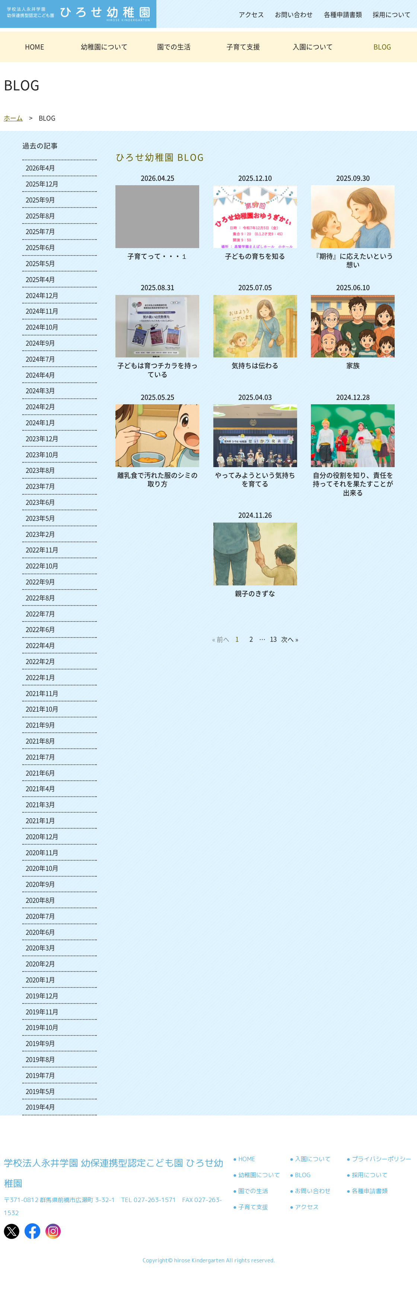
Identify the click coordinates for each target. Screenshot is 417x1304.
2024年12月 (42, 295)
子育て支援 (243, 47)
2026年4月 (40, 167)
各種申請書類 (343, 14)
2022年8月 (40, 597)
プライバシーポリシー (381, 1159)
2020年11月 (42, 852)
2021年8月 (40, 740)
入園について (313, 47)
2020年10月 (42, 868)
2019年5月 (40, 1091)
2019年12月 (42, 995)
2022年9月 (40, 581)
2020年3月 (40, 947)
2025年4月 (40, 279)
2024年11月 (42, 310)
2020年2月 (40, 963)
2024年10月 (42, 326)
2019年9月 (40, 1043)
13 (273, 638)
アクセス (251, 14)
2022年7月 (40, 613)
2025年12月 (42, 183)
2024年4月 (40, 374)
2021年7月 (40, 756)
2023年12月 (42, 438)
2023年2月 (40, 534)
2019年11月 (42, 1011)
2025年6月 (40, 247)
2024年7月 (40, 358)
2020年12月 (42, 836)
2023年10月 (42, 454)
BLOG (382, 47)
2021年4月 (40, 788)
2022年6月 (40, 629)
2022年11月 (42, 549)
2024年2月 (40, 406)
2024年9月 (40, 342)
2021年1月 (40, 820)
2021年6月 (40, 772)
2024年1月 (40, 422)
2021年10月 (42, 708)
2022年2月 (40, 661)
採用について (392, 14)
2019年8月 (40, 1059)
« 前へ (220, 639)
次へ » (289, 639)
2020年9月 (40, 884)
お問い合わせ (294, 14)
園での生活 (174, 47)
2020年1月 (40, 979)
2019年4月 (40, 1106)
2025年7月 (40, 231)
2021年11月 (42, 693)
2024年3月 (40, 390)
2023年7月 (40, 486)
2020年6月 (40, 932)
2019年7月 (40, 1075)
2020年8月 (40, 900)
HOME (34, 47)
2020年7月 (40, 916)
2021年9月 (40, 724)
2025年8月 (40, 215)
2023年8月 (40, 470)
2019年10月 (42, 1027)
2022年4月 (40, 645)
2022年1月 (40, 677)
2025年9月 (40, 199)
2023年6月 (40, 502)
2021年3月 (40, 804)
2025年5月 (40, 263)
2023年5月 (40, 518)
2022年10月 (42, 565)
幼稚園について (104, 47)
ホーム (13, 117)
